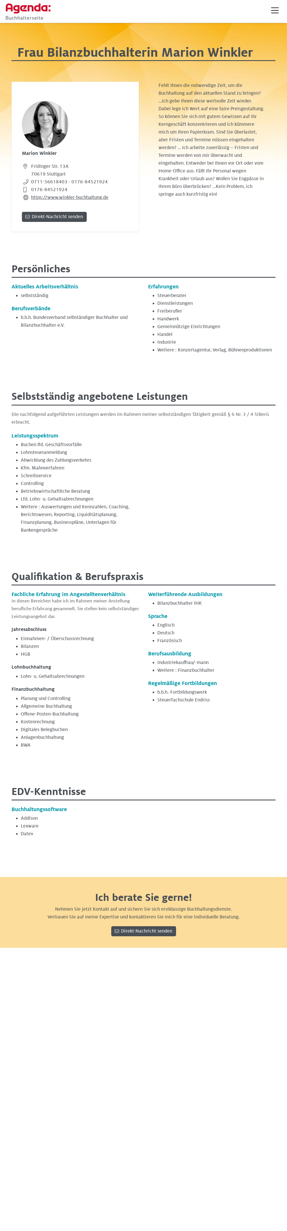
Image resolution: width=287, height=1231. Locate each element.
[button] (275, 10)
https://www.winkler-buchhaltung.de (69, 197)
